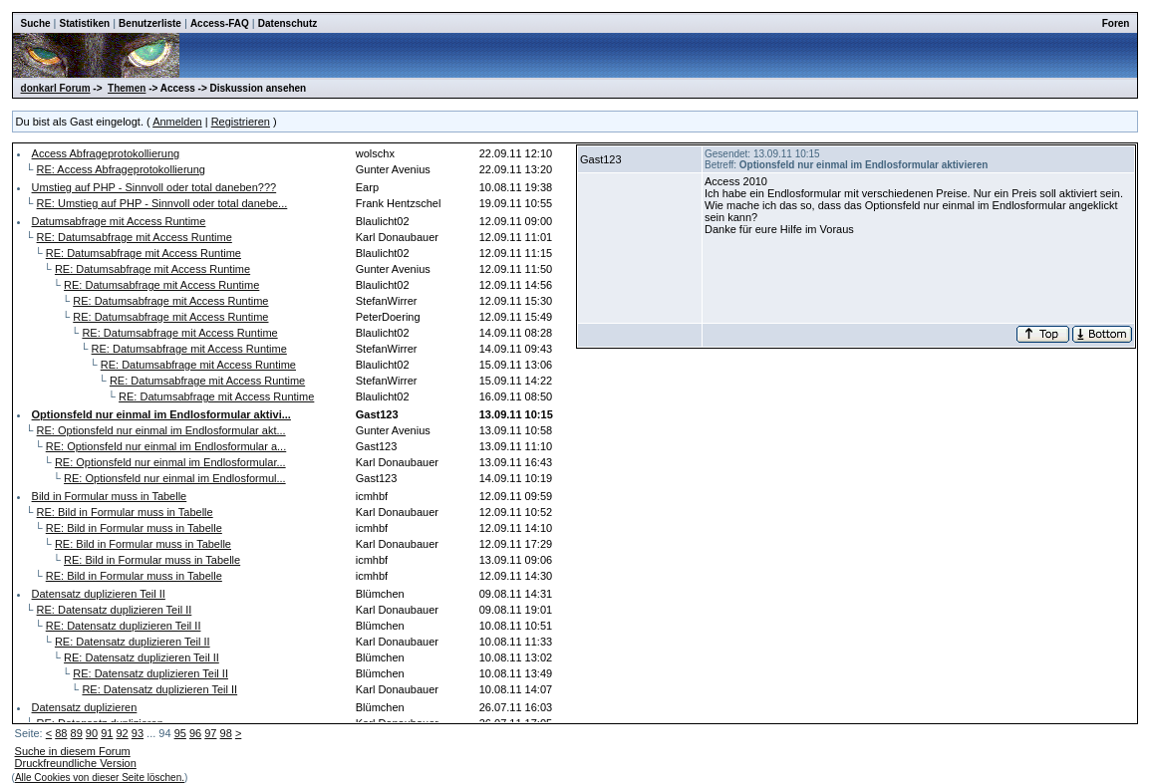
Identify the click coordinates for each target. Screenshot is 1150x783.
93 (138, 733)
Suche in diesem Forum (73, 751)
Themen (126, 88)
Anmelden (177, 122)
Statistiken (85, 23)
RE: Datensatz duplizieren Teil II (114, 610)
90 (92, 733)
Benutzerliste (150, 23)
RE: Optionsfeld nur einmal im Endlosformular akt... (161, 430)
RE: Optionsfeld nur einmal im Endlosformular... (170, 462)
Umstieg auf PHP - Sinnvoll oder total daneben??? (154, 187)
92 (122, 733)
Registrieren (240, 122)
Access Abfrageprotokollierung (106, 153)
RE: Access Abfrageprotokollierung (121, 169)
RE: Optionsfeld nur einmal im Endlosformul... (175, 478)
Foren (1116, 23)
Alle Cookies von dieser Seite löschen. (99, 777)
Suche (36, 23)
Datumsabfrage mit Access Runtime (119, 221)
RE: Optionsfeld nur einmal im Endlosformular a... (166, 446)
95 (180, 733)
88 (61, 733)
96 (195, 733)
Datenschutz (287, 23)
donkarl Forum (56, 88)
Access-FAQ (219, 23)
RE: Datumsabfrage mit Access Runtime (134, 237)
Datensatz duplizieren (85, 707)
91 (107, 733)
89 (77, 733)
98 (226, 733)
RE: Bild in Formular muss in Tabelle (125, 512)
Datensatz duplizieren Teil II (98, 594)
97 (210, 733)
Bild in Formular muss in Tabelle (109, 496)
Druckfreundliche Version (76, 763)
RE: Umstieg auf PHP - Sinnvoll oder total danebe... (162, 203)
